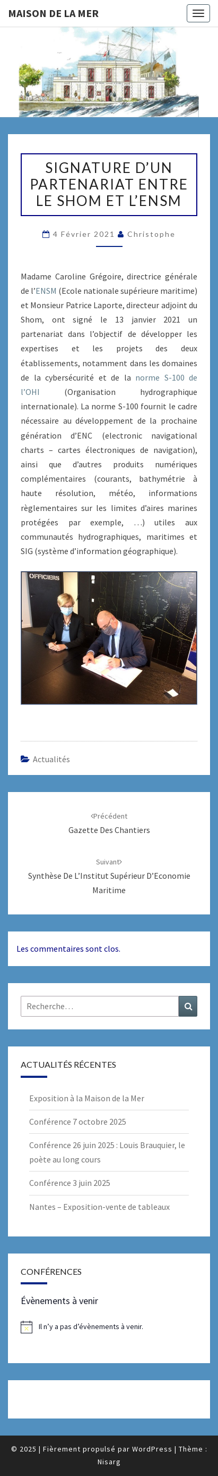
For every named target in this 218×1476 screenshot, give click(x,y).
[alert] (109, 1327)
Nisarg (109, 1461)
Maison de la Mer (53, 13)
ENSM (46, 290)
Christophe (151, 233)
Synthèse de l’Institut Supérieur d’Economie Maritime (109, 876)
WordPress (152, 1449)
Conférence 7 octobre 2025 (77, 1121)
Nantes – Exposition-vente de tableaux (99, 1206)
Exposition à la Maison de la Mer (86, 1098)
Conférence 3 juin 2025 (69, 1182)
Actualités (51, 759)
